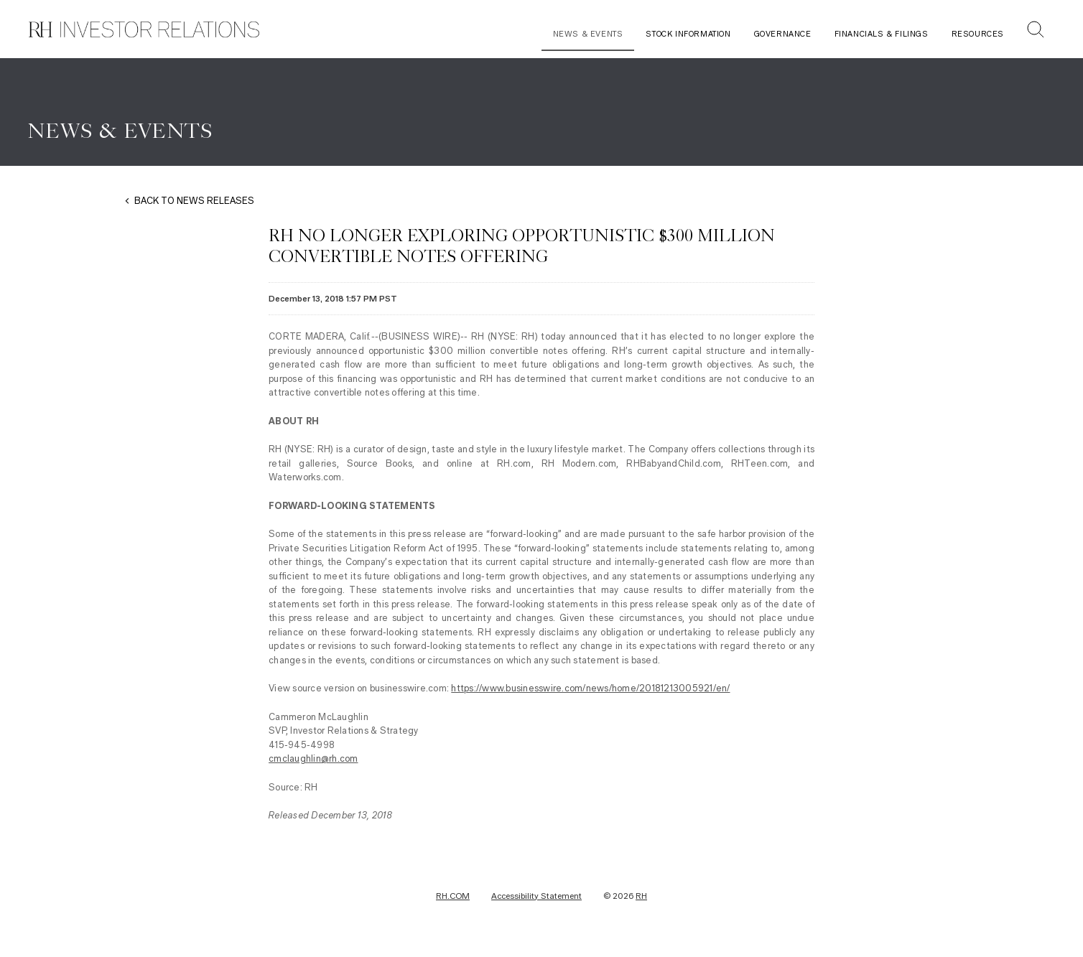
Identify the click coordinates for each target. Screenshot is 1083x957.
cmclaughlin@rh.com (313, 765)
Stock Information (688, 34)
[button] (1035, 31)
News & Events (588, 34)
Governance (783, 34)
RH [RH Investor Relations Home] (641, 902)
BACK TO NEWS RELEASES (194, 207)
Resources (978, 34)
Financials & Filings (882, 34)
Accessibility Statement (536, 902)
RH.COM (453, 902)
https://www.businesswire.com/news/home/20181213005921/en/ (590, 694)
